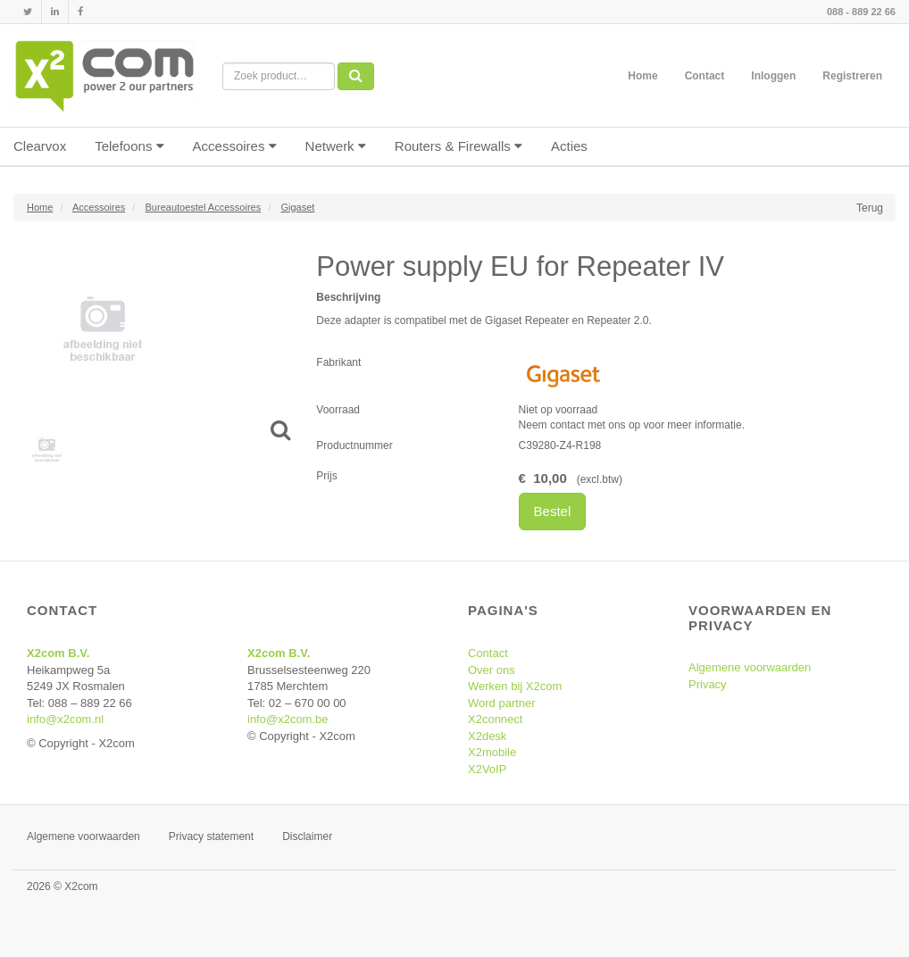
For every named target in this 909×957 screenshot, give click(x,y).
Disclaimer (307, 836)
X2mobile (492, 752)
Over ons (491, 670)
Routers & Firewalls (458, 146)
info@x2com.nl (65, 719)
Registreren (852, 76)
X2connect (495, 719)
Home (642, 76)
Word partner (502, 703)
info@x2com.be (288, 719)
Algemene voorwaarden (749, 667)
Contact (705, 76)
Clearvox (39, 146)
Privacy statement (211, 836)
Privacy (707, 684)
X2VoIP (487, 769)
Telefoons (129, 146)
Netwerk (335, 146)
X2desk (487, 736)
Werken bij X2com (515, 686)
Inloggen (773, 76)
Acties (569, 146)
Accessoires (235, 146)
